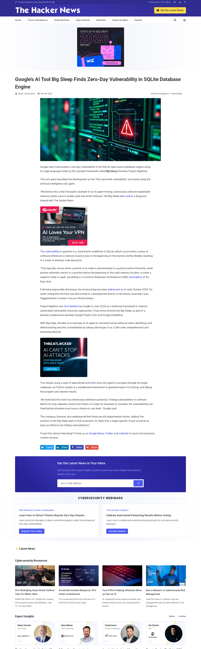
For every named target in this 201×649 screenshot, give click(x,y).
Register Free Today (31, 531)
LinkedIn (124, 433)
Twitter (109, 433)
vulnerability (52, 251)
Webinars (101, 20)
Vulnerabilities (61, 20)
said (128, 196)
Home (18, 20)
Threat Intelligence (37, 20)
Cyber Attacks (83, 20)
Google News (96, 433)
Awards (138, 20)
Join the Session (117, 531)
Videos (172, 616)
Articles (182, 616)
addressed (114, 289)
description (135, 277)
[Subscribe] (138, 483)
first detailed (71, 306)
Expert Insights (120, 20)
